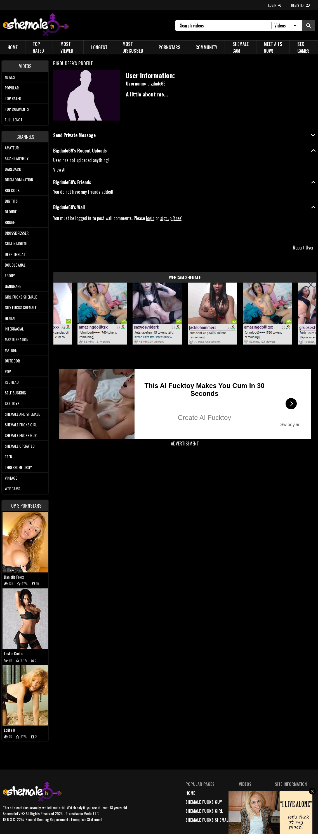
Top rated (13, 98)
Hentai (10, 318)
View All (60, 169)
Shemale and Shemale (22, 414)
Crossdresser (17, 233)
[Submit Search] (308, 25)
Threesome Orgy (18, 467)
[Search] (226, 25)
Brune (10, 222)
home (190, 793)
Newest (11, 77)
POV (8, 371)
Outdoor (12, 361)
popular (247, 802)
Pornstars (169, 47)
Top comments (17, 109)
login (150, 218)
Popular (12, 88)
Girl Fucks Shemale (21, 297)
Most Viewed (66, 47)
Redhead (12, 382)
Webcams (12, 488)
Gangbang (13, 286)
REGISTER (300, 5)
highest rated (252, 811)
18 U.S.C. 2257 (287, 811)
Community (206, 47)
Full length (15, 120)
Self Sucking (15, 393)
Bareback (13, 169)
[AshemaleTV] (36, 25)
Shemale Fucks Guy (21, 435)
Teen (8, 456)
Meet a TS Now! (273, 47)
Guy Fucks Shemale (21, 307)
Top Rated (38, 47)
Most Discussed (133, 47)
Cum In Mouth (16, 243)
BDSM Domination (19, 179)
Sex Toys (12, 403)
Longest (99, 47)
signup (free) (171, 218)
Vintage (11, 478)
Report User (303, 247)
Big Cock (12, 190)
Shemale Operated (20, 446)
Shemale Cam (240, 47)
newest (246, 793)
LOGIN (274, 5)
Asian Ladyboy (17, 158)
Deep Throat (15, 254)
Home (13, 47)
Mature (11, 350)
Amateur (12, 148)
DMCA (280, 793)
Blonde (11, 211)
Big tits (11, 201)
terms (281, 802)
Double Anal (15, 265)
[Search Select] (284, 25)
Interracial (14, 329)
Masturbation (16, 339)
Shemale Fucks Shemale (207, 820)
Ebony (10, 275)
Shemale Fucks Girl (21, 425)
